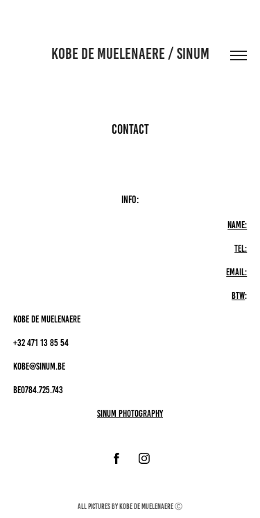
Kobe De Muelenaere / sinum (130, 53)
